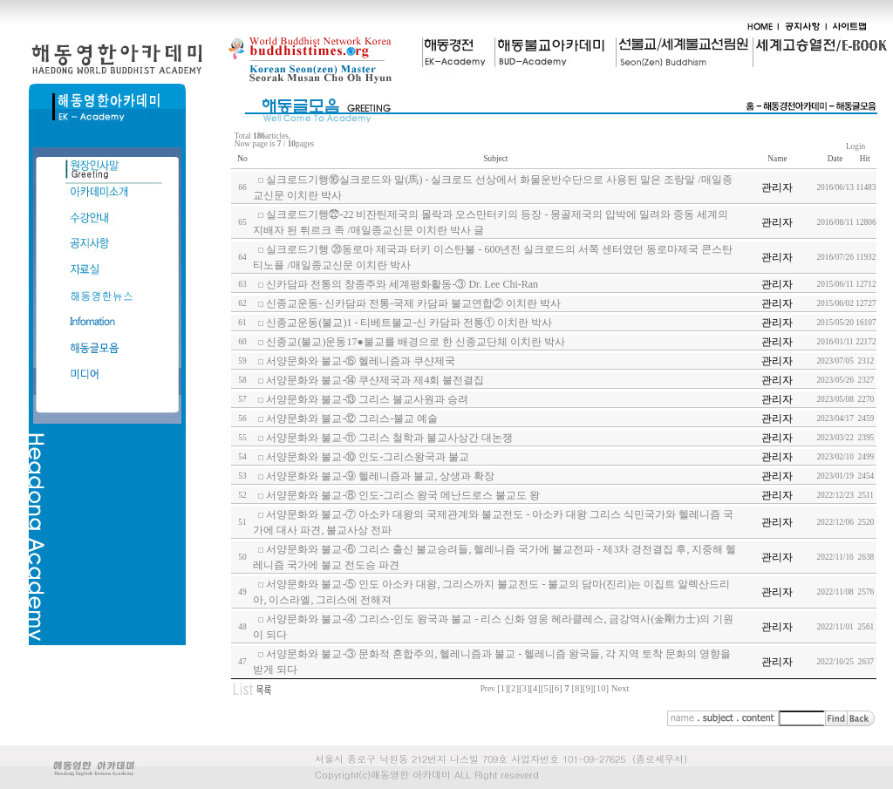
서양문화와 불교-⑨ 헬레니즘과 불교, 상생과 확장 (380, 476)
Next (620, 688)
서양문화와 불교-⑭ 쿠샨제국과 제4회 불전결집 (375, 380)
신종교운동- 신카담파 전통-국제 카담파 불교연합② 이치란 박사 (413, 303)
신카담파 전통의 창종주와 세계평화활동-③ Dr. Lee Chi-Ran (402, 284)
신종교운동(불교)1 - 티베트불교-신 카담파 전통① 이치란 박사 (409, 322)
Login (856, 146)
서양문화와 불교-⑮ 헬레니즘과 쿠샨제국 (360, 361)
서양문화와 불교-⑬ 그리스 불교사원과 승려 (367, 399)
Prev (488, 688)
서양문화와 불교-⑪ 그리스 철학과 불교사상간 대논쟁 (389, 438)
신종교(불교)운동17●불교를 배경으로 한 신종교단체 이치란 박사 (415, 342)
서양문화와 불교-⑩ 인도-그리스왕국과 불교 (367, 457)
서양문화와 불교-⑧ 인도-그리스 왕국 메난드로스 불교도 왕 (403, 495)
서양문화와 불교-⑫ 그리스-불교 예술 (352, 418)
